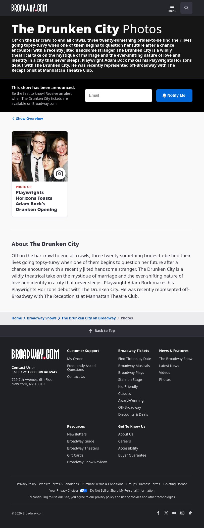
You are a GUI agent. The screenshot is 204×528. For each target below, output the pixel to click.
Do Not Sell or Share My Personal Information (122, 490)
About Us (125, 434)
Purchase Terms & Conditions (102, 484)
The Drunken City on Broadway (86, 318)
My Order (75, 358)
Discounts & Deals (133, 414)
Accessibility (128, 448)
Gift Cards (75, 455)
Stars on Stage (130, 379)
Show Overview (27, 118)
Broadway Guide (80, 441)
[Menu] (172, 8)
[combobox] (184, 8)
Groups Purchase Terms (143, 484)
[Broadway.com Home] (29, 8)
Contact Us (21, 367)
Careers (124, 441)
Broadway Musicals (134, 365)
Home (17, 318)
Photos (165, 379)
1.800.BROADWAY (42, 372)
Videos (164, 372)
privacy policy (104, 497)
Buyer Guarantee (132, 455)
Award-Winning (131, 400)
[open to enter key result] (186, 8)
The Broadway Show (175, 358)
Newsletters (77, 434)
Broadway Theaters (83, 448)
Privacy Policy (26, 484)
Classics (124, 393)
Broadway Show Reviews (87, 462)
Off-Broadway (129, 407)
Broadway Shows (39, 318)
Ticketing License (175, 484)
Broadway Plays (131, 372)
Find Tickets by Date (134, 358)
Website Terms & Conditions (59, 484)
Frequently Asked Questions (81, 367)
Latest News (169, 365)
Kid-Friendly (128, 386)
